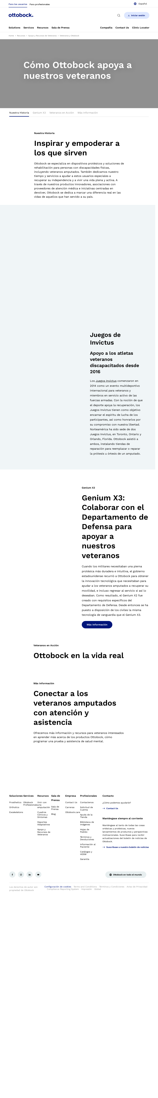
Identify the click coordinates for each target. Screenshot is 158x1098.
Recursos (21, 36)
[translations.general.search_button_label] (119, 15)
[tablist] (79, 114)
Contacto (108, 795)
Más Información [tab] (88, 112)
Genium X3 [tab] (39, 112)
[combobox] (140, 3)
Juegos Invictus (106, 380)
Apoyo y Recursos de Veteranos (42, 36)
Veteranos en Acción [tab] (61, 112)
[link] (14, 27)
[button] (92, 460)
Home (11, 36)
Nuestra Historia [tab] (19, 112)
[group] (79, 73)
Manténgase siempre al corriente (122, 818)
